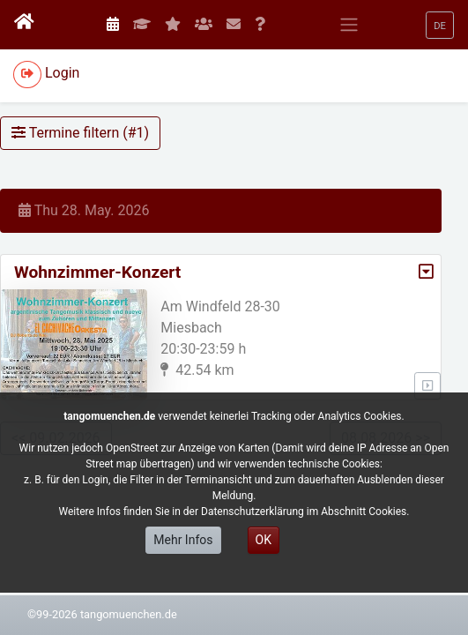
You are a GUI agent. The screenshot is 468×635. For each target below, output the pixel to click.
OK (263, 540)
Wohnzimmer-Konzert (97, 272)
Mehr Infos (182, 540)
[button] (440, 25)
